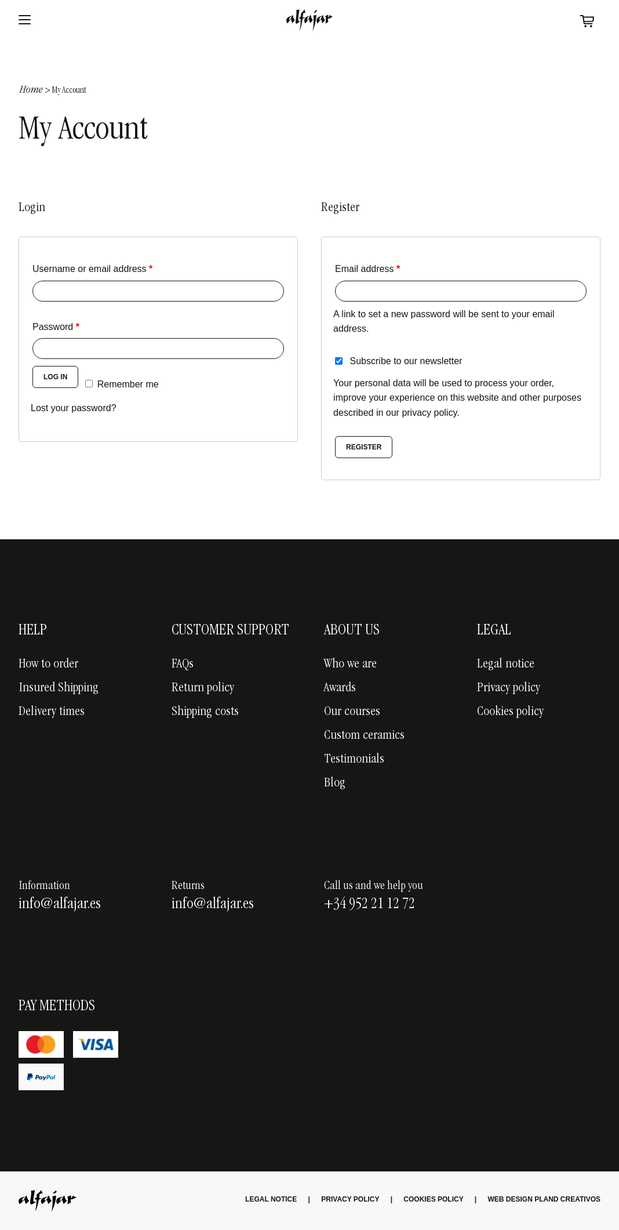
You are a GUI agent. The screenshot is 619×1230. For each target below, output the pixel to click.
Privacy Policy (350, 1199)
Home (31, 90)
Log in (55, 377)
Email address (367, 269)
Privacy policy (508, 688)
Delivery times (52, 712)
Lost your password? (73, 408)
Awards (340, 688)
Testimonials (354, 760)
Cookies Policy (433, 1199)
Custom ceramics (364, 736)
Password (55, 327)
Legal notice (505, 665)
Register (363, 447)
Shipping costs (205, 712)
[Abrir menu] (25, 20)
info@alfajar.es (60, 905)
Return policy (203, 688)
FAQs (183, 665)
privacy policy (429, 413)
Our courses (352, 712)
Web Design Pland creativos (544, 1199)
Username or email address (92, 269)
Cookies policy (510, 712)
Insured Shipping (59, 688)
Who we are (350, 665)
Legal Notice (271, 1199)
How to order (48, 665)
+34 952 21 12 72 (369, 905)
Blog (334, 783)
